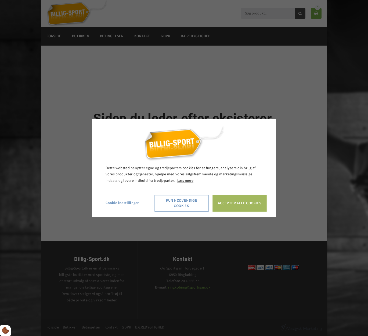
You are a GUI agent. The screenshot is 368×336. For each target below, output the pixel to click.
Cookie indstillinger (122, 203)
